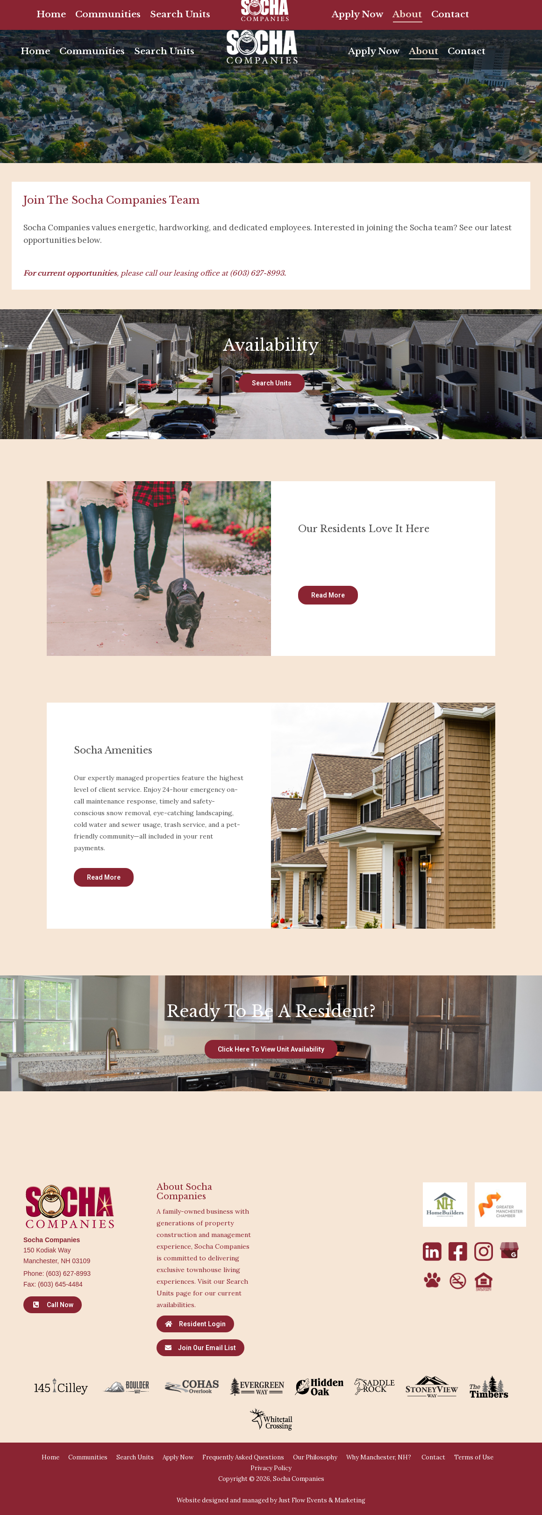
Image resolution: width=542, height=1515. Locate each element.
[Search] (416, 12)
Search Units (272, 383)
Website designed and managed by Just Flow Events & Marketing (271, 1500)
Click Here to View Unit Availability (271, 1049)
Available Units (222, 11)
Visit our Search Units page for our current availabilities (202, 1293)
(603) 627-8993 (257, 273)
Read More (328, 595)
